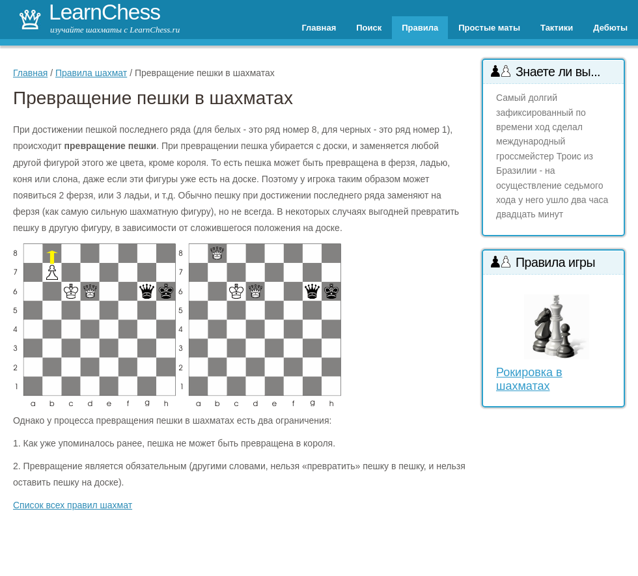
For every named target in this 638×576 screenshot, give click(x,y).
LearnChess (104, 12)
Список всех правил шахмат (72, 505)
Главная (318, 28)
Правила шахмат (91, 73)
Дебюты (610, 28)
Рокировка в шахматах (529, 379)
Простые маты (489, 28)
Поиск (368, 28)
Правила (420, 28)
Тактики (556, 28)
